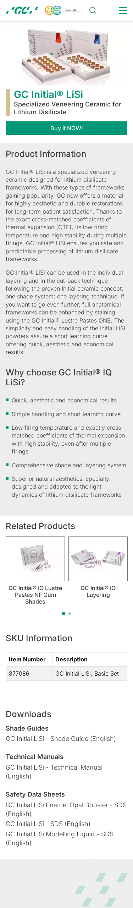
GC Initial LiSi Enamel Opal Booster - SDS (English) (66, 809)
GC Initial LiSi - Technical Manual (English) (54, 772)
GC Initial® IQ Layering (98, 591)
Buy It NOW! (66, 128)
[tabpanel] (35, 570)
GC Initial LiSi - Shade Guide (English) (61, 738)
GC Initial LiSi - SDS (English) (48, 823)
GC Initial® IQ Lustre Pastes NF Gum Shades (35, 594)
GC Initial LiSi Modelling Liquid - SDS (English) (59, 838)
